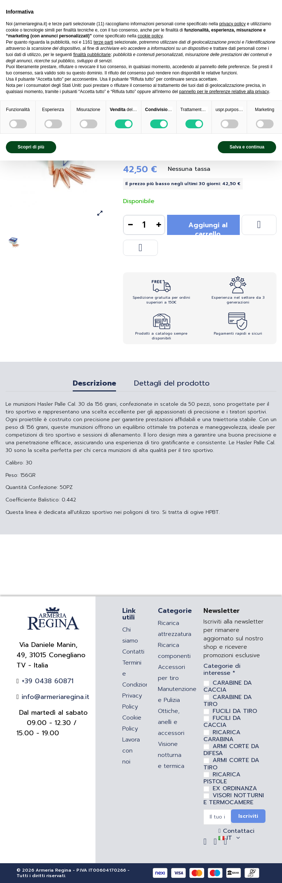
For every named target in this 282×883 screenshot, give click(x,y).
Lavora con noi (131, 750)
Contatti (133, 651)
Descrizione (94, 384)
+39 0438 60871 (46, 681)
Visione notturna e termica (171, 755)
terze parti (103, 42)
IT (230, 838)
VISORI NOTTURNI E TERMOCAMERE (233, 799)
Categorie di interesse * (222, 670)
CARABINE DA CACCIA (227, 686)
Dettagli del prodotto (172, 384)
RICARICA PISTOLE (222, 778)
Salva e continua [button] (246, 147)
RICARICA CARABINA (222, 736)
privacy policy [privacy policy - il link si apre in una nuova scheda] (232, 23)
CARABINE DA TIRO (227, 701)
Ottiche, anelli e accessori (171, 722)
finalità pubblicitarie (92, 54)
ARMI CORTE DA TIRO (231, 764)
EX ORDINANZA (235, 788)
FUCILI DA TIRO (235, 711)
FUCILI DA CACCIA (222, 721)
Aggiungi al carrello (208, 227)
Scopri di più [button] (31, 147)
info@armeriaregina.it (54, 697)
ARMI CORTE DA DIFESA (231, 750)
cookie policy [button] (150, 35)
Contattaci (237, 831)
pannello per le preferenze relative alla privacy (224, 91)
